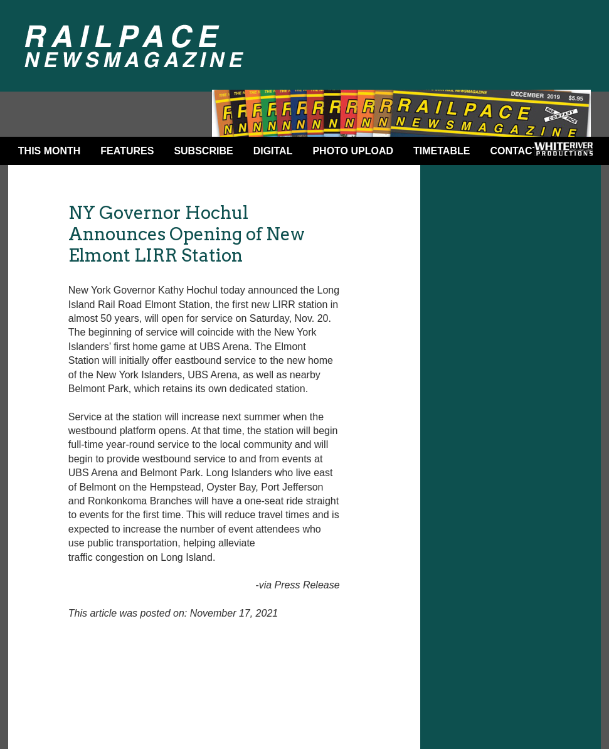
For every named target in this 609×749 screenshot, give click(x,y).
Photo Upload (352, 151)
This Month (49, 151)
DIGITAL (273, 151)
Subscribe (203, 151)
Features (127, 151)
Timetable (441, 151)
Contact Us (522, 151)
